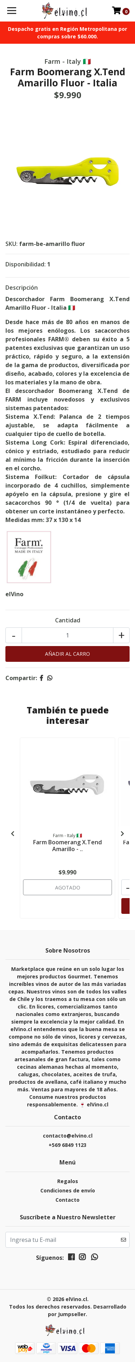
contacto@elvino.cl (68, 1135)
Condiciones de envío (67, 1190)
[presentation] (12, 833)
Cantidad (67, 620)
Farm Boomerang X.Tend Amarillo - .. (67, 845)
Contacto (67, 1199)
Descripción (21, 287)
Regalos (67, 1181)
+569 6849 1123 (67, 1145)
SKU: (11, 244)
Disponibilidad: (25, 264)
